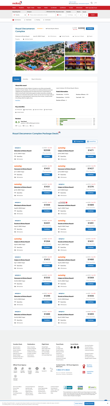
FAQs (52, 393)
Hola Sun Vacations (89, 348)
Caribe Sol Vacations (89, 350)
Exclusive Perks (54, 391)
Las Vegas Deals (59, 348)
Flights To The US (45, 353)
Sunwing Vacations (89, 345)
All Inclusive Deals (60, 351)
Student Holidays (16, 355)
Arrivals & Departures (30, 386)
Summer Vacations (17, 350)
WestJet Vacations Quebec (90, 358)
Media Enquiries (29, 391)
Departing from (16, 11)
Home (14, 7)
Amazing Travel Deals (17, 358)
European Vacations (31, 353)
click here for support (84, 3)
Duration (68, 11)
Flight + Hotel (30, 7)
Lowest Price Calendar (90, 372)
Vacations (21, 7)
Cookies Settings (78, 403)
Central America (30, 356)
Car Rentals (54, 7)
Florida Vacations (60, 350)
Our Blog (58, 347)
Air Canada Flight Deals (47, 355)
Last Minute (63, 7)
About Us (15, 389)
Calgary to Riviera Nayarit (66, 151)
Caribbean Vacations (31, 351)
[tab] (16, 79)
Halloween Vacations (17, 353)
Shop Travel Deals (29, 394)
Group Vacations (59, 359)
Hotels (46, 7)
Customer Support (55, 386)
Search (93, 15)
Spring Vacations (16, 347)
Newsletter (15, 391)
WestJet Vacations (89, 355)
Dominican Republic (31, 348)
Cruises (71, 7)
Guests (84, 12)
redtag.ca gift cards (55, 389)
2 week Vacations (60, 356)
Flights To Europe (45, 350)
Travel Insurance (41, 391)
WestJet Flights (45, 347)
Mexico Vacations (31, 347)
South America (30, 355)
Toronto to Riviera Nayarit (22, 223)
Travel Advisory (54, 388)
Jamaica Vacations (31, 350)
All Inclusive (79, 7)
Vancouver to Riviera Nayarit (23, 169)
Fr (95, 2)
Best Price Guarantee (89, 366)
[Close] (107, 403)
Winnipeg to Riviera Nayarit (22, 205)
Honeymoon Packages (61, 358)
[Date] (61, 15)
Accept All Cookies (89, 403)
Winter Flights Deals (46, 348)
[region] (55, 403)
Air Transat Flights (45, 351)
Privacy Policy (16, 388)
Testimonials (40, 386)
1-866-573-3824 (72, 2)
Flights (39, 7)
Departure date (60, 11)
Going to (29, 11)
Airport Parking (41, 389)
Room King (19, 156)
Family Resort (59, 353)
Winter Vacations (16, 348)
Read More (17, 100)
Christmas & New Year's (18, 356)
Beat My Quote (29, 388)
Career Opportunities (42, 388)
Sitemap (14, 394)
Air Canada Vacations (89, 356)
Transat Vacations (89, 347)
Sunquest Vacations (89, 353)
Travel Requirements (17, 393)
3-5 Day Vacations (60, 355)
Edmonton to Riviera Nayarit (22, 151)
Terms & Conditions (17, 386)
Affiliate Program (29, 393)
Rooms (78, 11)
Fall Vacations (16, 351)
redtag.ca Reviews (42, 393)
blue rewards (29, 389)
